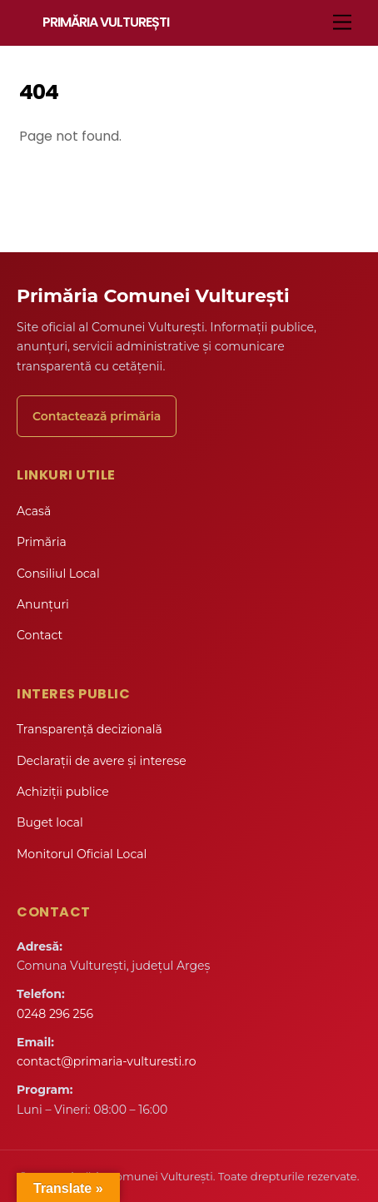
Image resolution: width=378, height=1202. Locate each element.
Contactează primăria (96, 416)
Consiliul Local (58, 573)
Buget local (50, 822)
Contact (39, 635)
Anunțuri (43, 604)
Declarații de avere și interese (102, 760)
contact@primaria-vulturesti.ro (106, 1061)
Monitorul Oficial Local (82, 854)
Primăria (42, 541)
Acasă (34, 511)
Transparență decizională (89, 729)
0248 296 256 (55, 1013)
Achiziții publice (63, 791)
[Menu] (342, 23)
